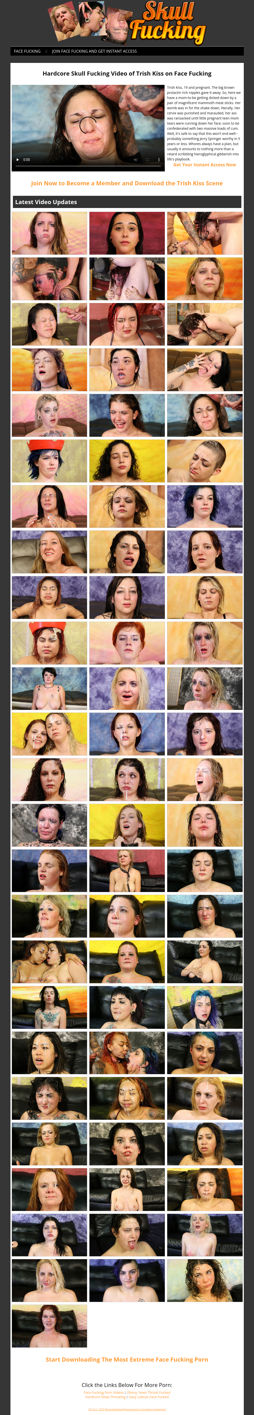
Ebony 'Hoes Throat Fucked (148, 1392)
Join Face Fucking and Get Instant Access (94, 51)
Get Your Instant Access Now (204, 165)
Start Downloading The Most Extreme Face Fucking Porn (127, 1359)
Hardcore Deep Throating (105, 1397)
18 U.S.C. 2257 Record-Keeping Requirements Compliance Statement (127, 1409)
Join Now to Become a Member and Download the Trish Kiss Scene (127, 183)
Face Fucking (27, 51)
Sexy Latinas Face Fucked (149, 1397)
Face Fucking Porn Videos (104, 1392)
